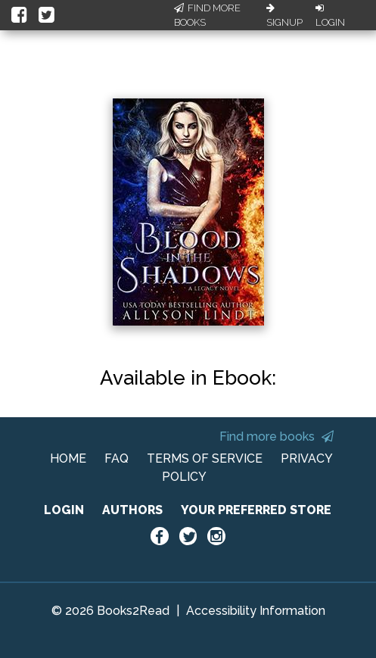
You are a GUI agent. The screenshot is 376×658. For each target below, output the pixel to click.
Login (330, 16)
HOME (68, 458)
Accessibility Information (255, 610)
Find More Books (207, 15)
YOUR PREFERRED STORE (256, 510)
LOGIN (64, 510)
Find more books (276, 436)
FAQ (116, 458)
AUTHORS (132, 510)
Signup (284, 16)
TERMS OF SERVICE (205, 458)
